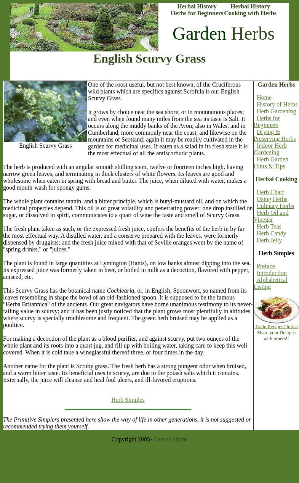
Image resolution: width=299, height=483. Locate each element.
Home (264, 97)
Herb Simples (128, 399)
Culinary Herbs (275, 206)
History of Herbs (276, 104)
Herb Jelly (269, 240)
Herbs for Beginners (267, 121)
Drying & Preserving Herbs (275, 135)
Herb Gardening (276, 111)
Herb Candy (271, 233)
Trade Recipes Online (276, 326)
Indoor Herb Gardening (270, 149)
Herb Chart (270, 192)
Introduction (272, 273)
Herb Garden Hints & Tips (271, 162)
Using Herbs (272, 199)
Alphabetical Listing (271, 283)
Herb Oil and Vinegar (271, 216)
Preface (266, 266)
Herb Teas (269, 226)
